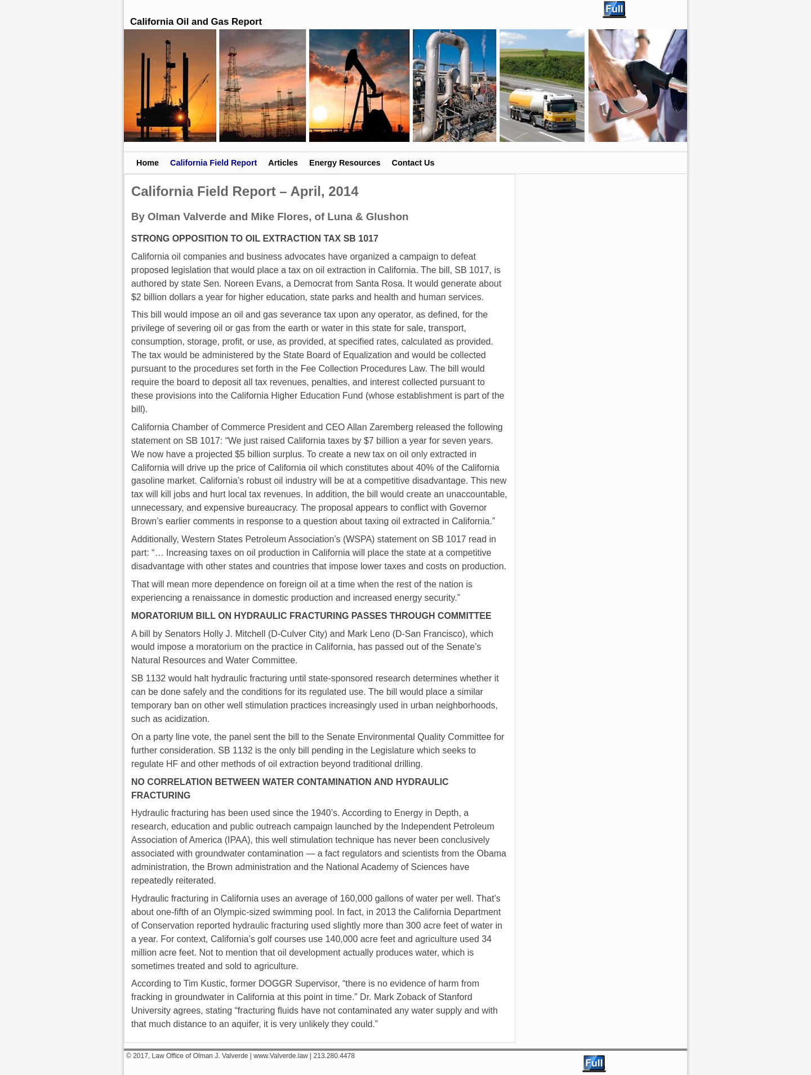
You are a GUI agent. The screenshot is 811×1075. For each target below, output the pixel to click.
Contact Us (412, 162)
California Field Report (213, 162)
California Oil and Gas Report (196, 21)
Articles (283, 162)
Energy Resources (344, 162)
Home (147, 162)
